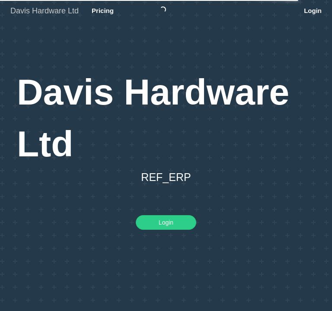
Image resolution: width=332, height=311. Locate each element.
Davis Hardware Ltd (44, 10)
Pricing (103, 10)
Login (313, 10)
